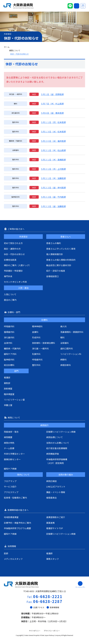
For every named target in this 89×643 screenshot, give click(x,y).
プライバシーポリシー (52, 630)
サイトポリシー (34, 630)
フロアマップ (10, 481)
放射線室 (8, 388)
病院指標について (54, 437)
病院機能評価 (52, 453)
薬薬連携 (50, 522)
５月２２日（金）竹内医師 (53, 196)
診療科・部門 (14, 312)
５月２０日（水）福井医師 (53, 141)
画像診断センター (12, 459)
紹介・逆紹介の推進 (55, 270)
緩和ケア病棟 (10, 468)
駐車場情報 (53, 607)
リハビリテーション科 (70, 353)
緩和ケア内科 (10, 353)
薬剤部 (7, 383)
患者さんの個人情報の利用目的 (60, 259)
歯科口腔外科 (66, 348)
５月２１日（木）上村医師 (53, 168)
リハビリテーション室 (14, 399)
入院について (10, 294)
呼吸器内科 (9, 326)
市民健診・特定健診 (13, 270)
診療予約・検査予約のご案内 (17, 522)
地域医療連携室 (11, 517)
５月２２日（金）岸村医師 (53, 187)
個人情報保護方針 (54, 254)
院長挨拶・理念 (11, 431)
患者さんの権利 (53, 243)
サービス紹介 (10, 486)
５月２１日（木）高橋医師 (53, 159)
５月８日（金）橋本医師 (52, 112)
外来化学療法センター (14, 453)
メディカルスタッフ (13, 558)
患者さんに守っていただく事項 (60, 248)
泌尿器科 (64, 342)
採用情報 (12, 546)
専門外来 (8, 276)
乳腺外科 (36, 353)
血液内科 (8, 342)
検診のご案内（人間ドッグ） (17, 265)
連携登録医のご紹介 (55, 517)
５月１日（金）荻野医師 (52, 94)
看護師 (49, 553)
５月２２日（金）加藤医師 (53, 206)
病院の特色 (9, 442)
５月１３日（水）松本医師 (53, 131)
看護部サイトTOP (54, 528)
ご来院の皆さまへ (16, 228)
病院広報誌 (51, 481)
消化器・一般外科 (40, 348)
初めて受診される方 (13, 243)
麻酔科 (63, 359)
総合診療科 (9, 364)
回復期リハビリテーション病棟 (60, 431)
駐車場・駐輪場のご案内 (15, 497)
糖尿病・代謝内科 (12, 348)
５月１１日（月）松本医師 (53, 122)
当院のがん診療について (57, 442)
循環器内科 (9, 331)
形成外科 (36, 337)
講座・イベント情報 (55, 492)
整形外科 (36, 364)
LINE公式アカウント (55, 486)
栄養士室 (8, 405)
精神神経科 (37, 326)
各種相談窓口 (52, 276)
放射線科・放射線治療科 (43, 342)
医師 (6, 553)
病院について (14, 50)
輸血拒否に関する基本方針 (58, 265)
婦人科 (63, 326)
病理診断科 (65, 364)
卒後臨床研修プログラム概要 (17, 528)
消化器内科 (9, 337)
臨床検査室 (9, 394)
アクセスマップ (11, 492)
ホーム (7, 47)
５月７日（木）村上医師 (52, 103)
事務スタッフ (52, 558)
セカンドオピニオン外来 (15, 281)
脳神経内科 (9, 359)
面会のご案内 (10, 299)
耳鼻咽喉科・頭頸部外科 (71, 331)
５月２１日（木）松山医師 (53, 150)
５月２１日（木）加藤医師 (53, 178)
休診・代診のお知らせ (19, 54)
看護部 (7, 377)
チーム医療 (9, 448)
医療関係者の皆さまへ (18, 509)
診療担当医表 (10, 259)
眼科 (62, 337)
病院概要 (8, 437)
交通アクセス (37, 607)
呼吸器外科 (37, 359)
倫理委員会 (51, 497)
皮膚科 (35, 331)
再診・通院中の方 (12, 248)
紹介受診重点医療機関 (56, 448)
